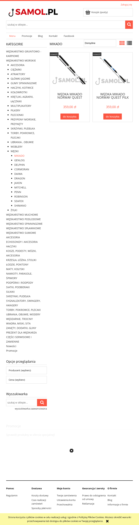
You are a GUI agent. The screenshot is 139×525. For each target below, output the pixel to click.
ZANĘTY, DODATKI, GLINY (21, 328)
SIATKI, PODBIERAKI (18, 287)
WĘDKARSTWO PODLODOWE (23, 219)
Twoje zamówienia (67, 495)
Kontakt (112, 495)
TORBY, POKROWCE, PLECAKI (23, 310)
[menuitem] (12, 36)
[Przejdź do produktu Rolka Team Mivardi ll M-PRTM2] (69, 474)
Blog (110, 500)
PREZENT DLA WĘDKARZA (21, 332)
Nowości (11, 346)
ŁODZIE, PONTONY (17, 264)
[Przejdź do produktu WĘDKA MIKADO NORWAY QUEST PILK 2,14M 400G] (112, 72)
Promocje (11, 350)
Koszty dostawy (40, 495)
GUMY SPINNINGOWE (24, 83)
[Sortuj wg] (100, 43)
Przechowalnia (64, 504)
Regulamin (12, 495)
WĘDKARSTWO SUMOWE (21, 232)
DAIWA (18, 174)
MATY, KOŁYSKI (15, 269)
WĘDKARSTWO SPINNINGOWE (24, 223)
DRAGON (19, 178)
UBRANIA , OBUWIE (22, 142)
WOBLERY (16, 146)
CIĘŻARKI (16, 69)
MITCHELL (20, 187)
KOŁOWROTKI (19, 92)
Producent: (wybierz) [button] (20, 370)
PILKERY (15, 110)
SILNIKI (10, 291)
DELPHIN (19, 164)
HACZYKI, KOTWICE (22, 87)
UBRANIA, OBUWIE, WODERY (23, 314)
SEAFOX (19, 201)
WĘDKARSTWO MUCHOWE (22, 214)
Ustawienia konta (66, 500)
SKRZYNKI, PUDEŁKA (23, 128)
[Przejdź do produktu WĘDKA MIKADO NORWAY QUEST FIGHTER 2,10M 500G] (69, 72)
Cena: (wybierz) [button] (17, 379)
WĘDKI (15, 151)
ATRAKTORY (18, 74)
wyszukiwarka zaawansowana (31, 408)
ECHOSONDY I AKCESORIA (22, 242)
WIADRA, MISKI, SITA (18, 323)
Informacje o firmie (118, 504)
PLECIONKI (17, 115)
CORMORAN (21, 169)
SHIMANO (20, 205)
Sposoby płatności (41, 508)
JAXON (18, 183)
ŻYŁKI (14, 210)
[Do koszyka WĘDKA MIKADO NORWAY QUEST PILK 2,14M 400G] (112, 117)
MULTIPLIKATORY (21, 106)
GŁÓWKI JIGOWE (20, 78)
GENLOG (19, 160)
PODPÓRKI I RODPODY (19, 282)
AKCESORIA (17, 65)
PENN (17, 192)
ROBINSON (21, 196)
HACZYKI (11, 246)
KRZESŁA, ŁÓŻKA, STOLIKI (21, 260)
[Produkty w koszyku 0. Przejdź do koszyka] (97, 12)
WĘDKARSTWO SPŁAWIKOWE (23, 228)
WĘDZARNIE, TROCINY (19, 319)
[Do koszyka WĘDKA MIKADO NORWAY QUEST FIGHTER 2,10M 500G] (69, 117)
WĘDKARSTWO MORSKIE (21, 60)
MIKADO (19, 155)
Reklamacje (88, 503)
